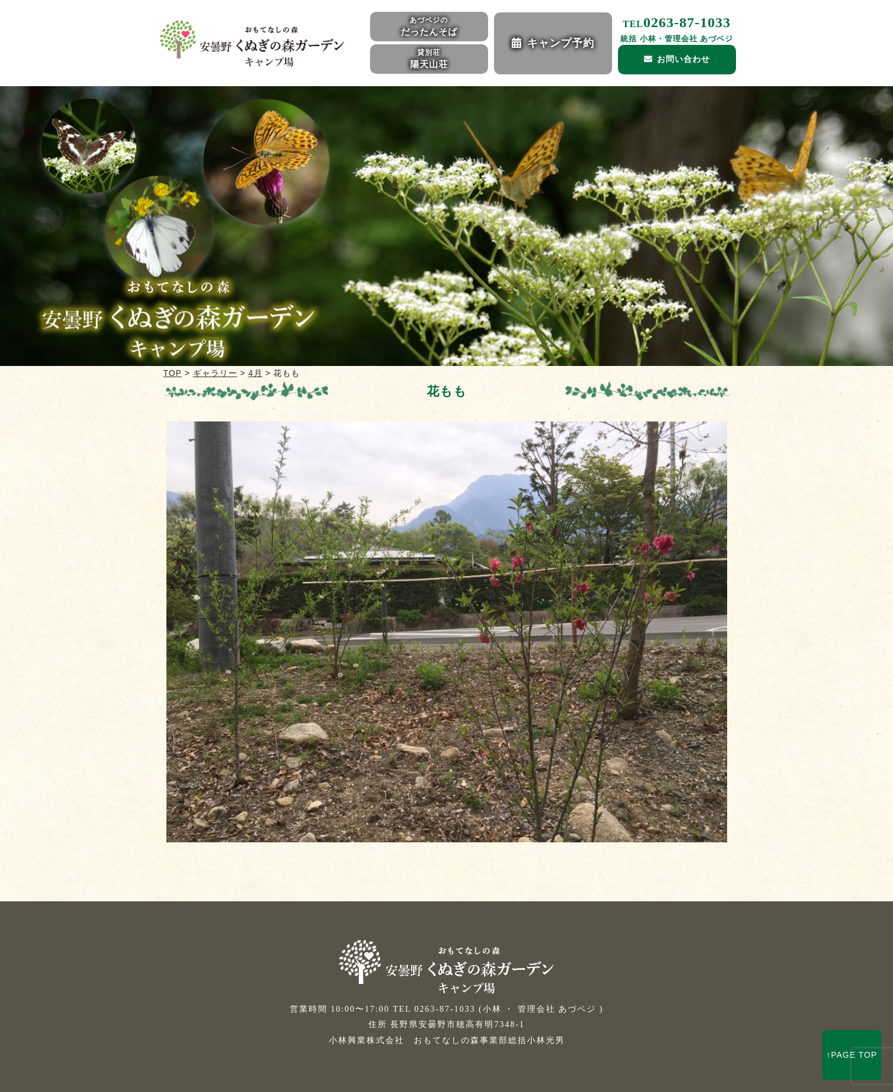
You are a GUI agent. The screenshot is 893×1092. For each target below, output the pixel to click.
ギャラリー (215, 373)
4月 (255, 373)
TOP (172, 373)
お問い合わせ (683, 59)
